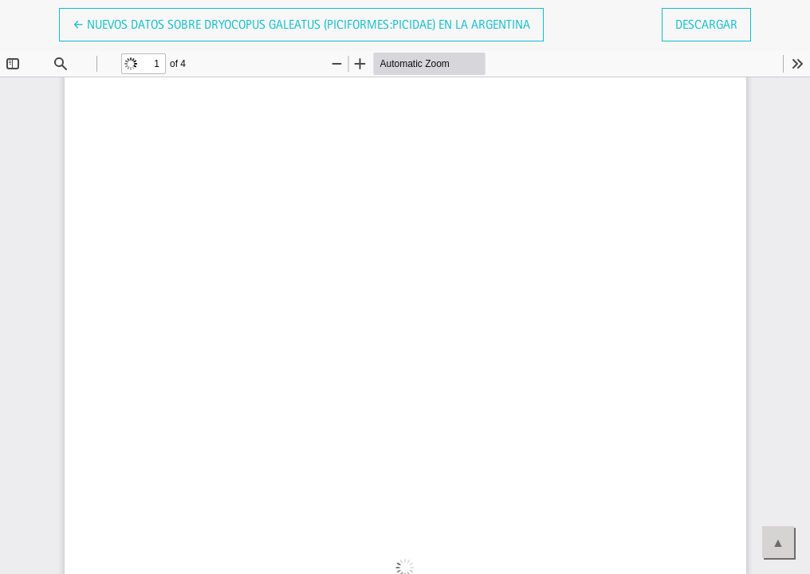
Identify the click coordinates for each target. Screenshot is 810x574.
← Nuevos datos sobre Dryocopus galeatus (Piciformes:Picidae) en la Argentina (301, 23)
